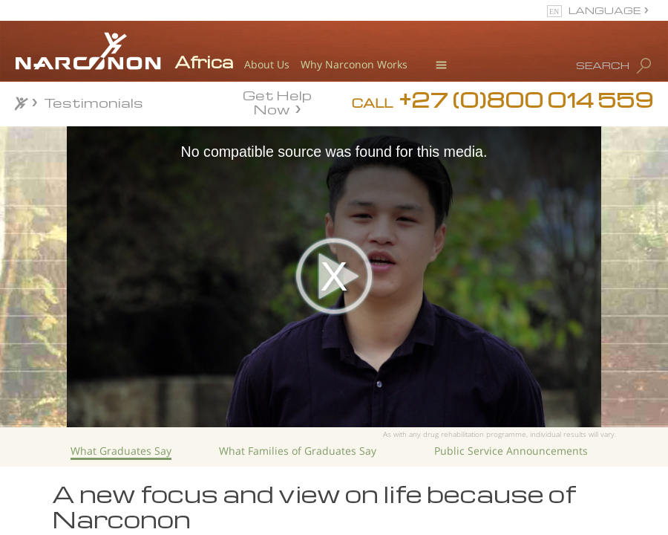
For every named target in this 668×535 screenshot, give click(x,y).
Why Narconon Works (354, 64)
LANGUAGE (605, 10)
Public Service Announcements (511, 451)
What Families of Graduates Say (297, 451)
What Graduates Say (121, 451)
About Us (266, 64)
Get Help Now (277, 101)
